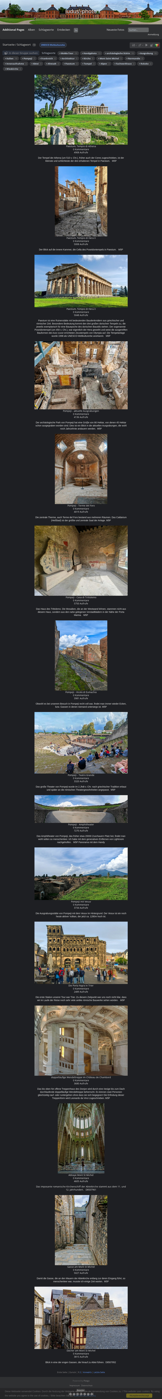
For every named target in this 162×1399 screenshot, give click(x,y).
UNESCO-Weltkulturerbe (53, 45)
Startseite (9, 44)
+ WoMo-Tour (68, 53)
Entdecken (63, 30)
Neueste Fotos (115, 30)
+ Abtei (36, 63)
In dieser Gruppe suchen (23, 53)
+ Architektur (68, 58)
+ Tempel (88, 63)
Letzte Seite (99, 1372)
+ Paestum (70, 63)
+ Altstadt (52, 63)
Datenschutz (87, 1385)
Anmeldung (153, 34)
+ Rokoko (145, 63)
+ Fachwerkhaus (124, 63)
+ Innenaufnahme (16, 63)
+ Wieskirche (13, 68)
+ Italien (11, 58)
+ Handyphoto (91, 53)
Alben (31, 30)
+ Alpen (104, 63)
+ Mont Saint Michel (110, 58)
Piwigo (86, 1380)
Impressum (75, 1385)
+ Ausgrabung (147, 53)
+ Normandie (134, 58)
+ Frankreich (48, 58)
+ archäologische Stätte (119, 53)
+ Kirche (87, 58)
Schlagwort (24, 44)
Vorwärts (87, 1372)
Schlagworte (46, 30)
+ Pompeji (28, 58)
